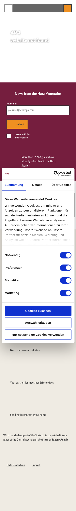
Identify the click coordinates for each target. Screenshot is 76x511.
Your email (11, 103)
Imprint (36, 465)
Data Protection (16, 465)
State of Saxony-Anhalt (55, 439)
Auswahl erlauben (38, 323)
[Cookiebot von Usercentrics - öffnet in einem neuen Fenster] (54, 173)
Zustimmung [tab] (14, 184)
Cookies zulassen (38, 311)
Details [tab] (37, 184)
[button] (58, 8)
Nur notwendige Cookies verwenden (38, 334)
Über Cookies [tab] (61, 184)
